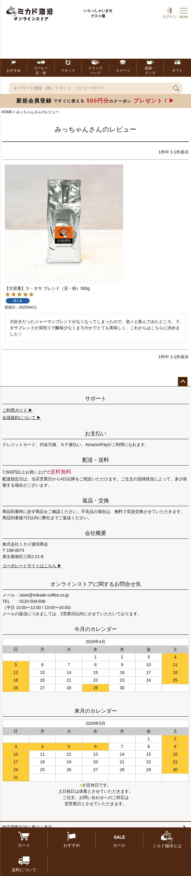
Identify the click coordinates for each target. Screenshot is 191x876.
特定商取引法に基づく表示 (27, 827)
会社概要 (95, 533)
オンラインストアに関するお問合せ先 (95, 584)
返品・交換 (95, 500)
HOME (6, 112)
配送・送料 (95, 460)
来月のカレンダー (95, 711)
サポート (95, 399)
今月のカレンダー (95, 629)
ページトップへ (182, 381)
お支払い (95, 434)
